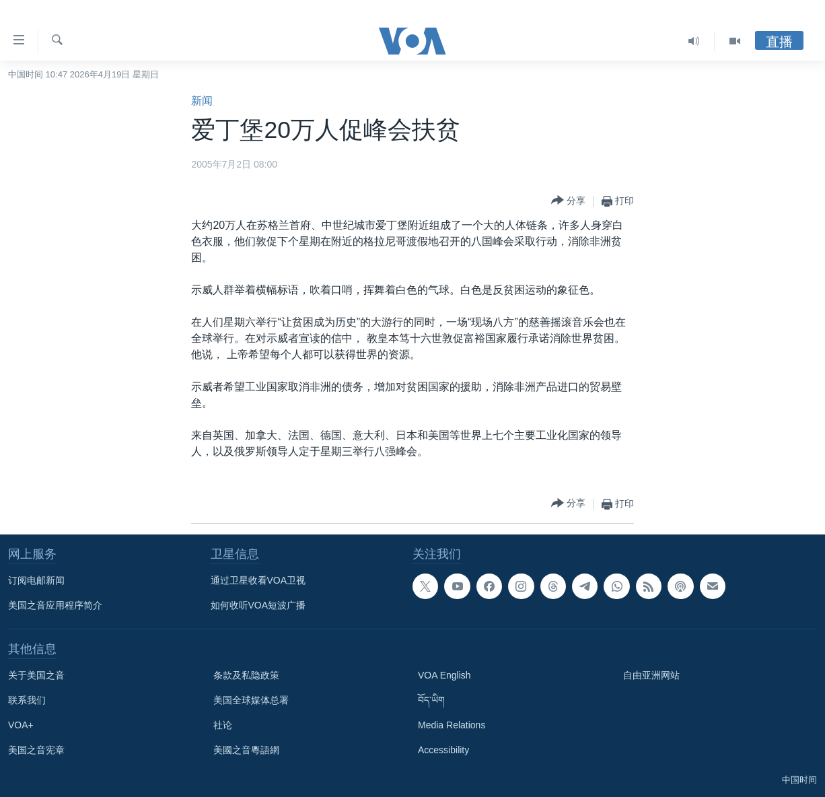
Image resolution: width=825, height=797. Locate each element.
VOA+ (21, 725)
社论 (222, 725)
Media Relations (451, 725)
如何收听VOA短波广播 (258, 605)
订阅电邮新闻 (36, 580)
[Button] (568, 201)
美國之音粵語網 (246, 749)
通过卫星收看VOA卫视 (258, 580)
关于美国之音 (36, 675)
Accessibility (443, 749)
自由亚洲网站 (651, 675)
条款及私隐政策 (246, 675)
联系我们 (27, 700)
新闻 (202, 100)
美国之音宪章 (36, 749)
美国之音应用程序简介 (55, 605)
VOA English (444, 675)
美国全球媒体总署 (251, 700)
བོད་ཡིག (431, 700)
